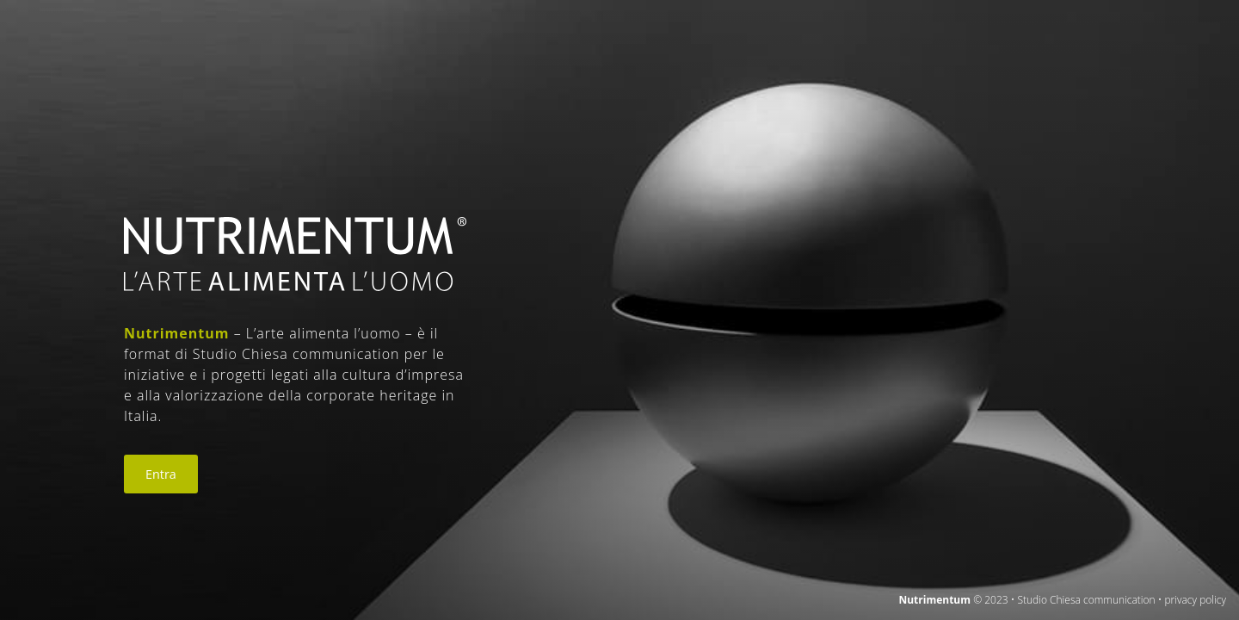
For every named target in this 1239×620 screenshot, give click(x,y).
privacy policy (1195, 599)
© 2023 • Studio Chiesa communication (1064, 599)
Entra (160, 474)
